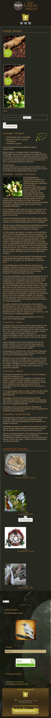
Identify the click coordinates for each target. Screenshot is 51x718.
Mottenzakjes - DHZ (25, 588)
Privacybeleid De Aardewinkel (17, 684)
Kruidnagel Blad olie (25, 514)
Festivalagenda (28, 689)
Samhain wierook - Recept (25, 478)
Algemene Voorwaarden (15, 682)
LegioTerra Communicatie (29, 706)
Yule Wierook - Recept (25, 551)
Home (19, 689)
